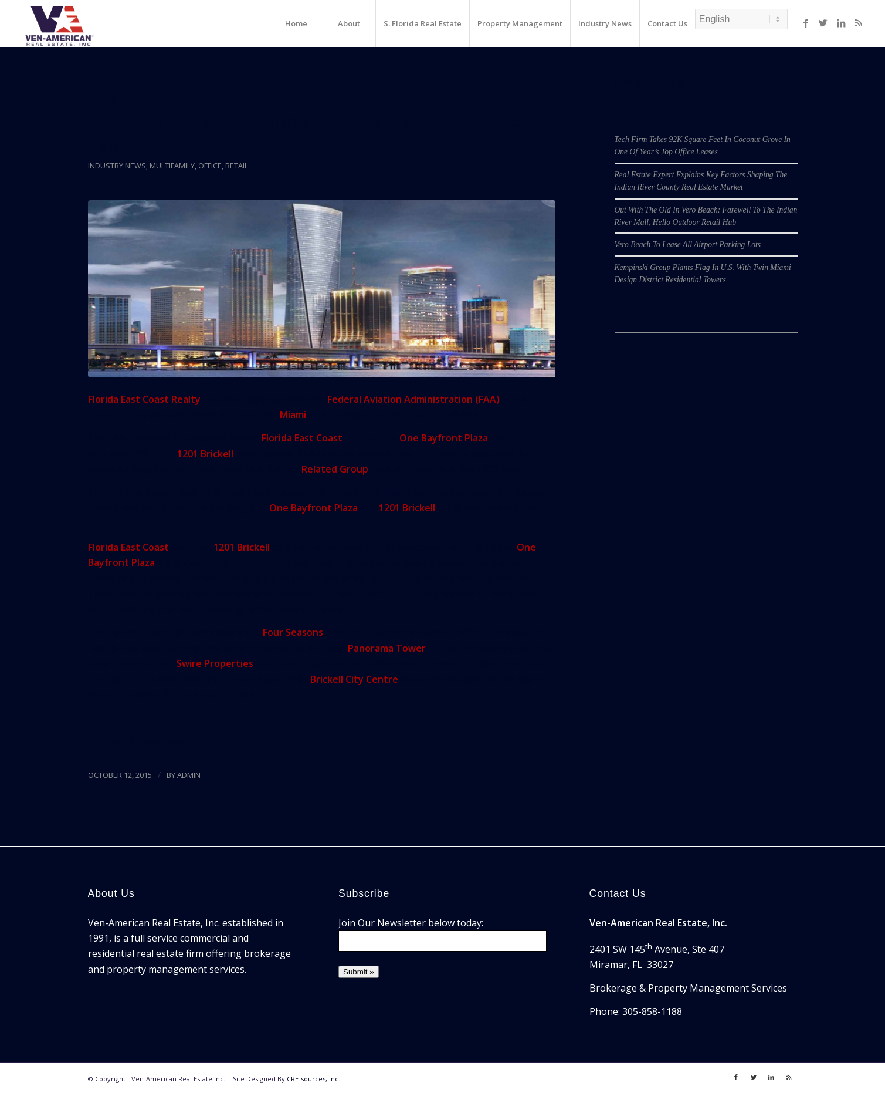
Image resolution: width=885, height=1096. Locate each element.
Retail (236, 165)
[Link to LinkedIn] (841, 23)
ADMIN (189, 775)
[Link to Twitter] (823, 23)
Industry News (117, 165)
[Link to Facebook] (806, 23)
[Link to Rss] (858, 23)
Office (210, 165)
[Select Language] (741, 19)
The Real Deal (154, 741)
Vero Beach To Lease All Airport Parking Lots (688, 244)
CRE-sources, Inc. (313, 1078)
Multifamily (172, 165)
